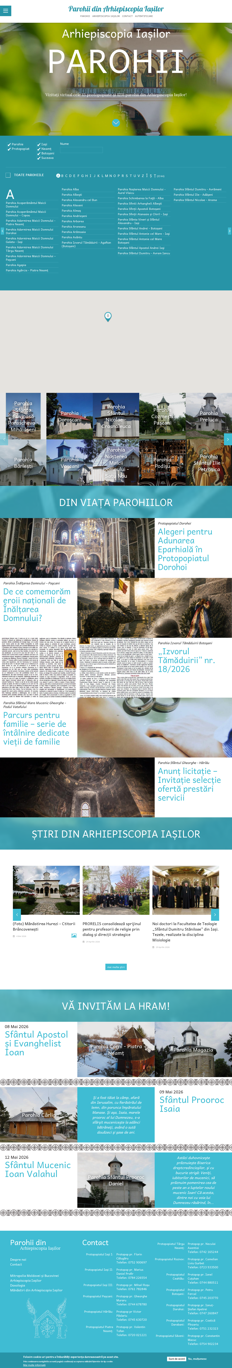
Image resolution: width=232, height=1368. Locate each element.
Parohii (85, 16)
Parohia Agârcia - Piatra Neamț (27, 270)
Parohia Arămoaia (74, 231)
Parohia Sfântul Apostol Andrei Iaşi (141, 247)
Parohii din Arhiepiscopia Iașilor (116, 8)
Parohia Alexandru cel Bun (79, 199)
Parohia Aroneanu (74, 226)
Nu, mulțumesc (197, 1359)
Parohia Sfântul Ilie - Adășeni (193, 194)
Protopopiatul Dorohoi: (175, 1307)
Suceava (47, 157)
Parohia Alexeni (72, 205)
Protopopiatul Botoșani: (175, 1291)
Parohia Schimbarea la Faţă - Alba (141, 198)
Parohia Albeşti (72, 194)
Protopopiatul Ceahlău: (175, 1276)
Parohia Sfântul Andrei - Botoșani (140, 228)
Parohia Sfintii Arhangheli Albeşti (140, 203)
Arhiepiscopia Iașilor (106, 16)
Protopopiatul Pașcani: (98, 1296)
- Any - (26, 175)
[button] (108, 317)
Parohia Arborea (73, 221)
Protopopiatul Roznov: (169, 1259)
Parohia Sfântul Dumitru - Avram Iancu (144, 253)
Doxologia (17, 1285)
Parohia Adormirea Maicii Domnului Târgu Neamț (29, 249)
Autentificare (144, 16)
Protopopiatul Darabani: (175, 1322)
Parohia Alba (70, 189)
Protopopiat (20, 148)
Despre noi (18, 1259)
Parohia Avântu (72, 237)
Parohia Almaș (71, 210)
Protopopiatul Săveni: (170, 1335)
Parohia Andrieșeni (74, 215)
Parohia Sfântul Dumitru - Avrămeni (198, 189)
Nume (64, 143)
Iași (44, 144)
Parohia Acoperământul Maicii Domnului (26, 204)
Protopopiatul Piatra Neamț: (99, 1328)
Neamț (46, 148)
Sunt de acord (177, 1359)
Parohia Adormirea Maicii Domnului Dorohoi (29, 231)
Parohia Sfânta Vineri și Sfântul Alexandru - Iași (138, 221)
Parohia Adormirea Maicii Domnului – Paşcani (31, 258)
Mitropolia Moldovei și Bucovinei (34, 1275)
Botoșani (47, 153)
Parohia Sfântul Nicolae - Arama (195, 199)
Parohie (17, 144)
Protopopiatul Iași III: (98, 1284)
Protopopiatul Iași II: (99, 1269)
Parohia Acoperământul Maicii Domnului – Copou (26, 213)
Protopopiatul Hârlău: (98, 1311)
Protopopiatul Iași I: (99, 1254)
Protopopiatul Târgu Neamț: (170, 1245)
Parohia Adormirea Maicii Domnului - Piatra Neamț (30, 222)
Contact (127, 16)
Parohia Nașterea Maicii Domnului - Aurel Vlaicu (142, 191)
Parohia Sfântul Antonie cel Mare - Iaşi (144, 233)
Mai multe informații (34, 1365)
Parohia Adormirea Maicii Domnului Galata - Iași (29, 240)
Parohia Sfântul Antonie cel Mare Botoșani (140, 241)
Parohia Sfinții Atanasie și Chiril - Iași (143, 214)
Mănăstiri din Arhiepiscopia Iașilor (36, 1290)
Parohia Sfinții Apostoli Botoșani (139, 208)
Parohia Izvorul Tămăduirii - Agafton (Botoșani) (86, 244)
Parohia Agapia (16, 264)
